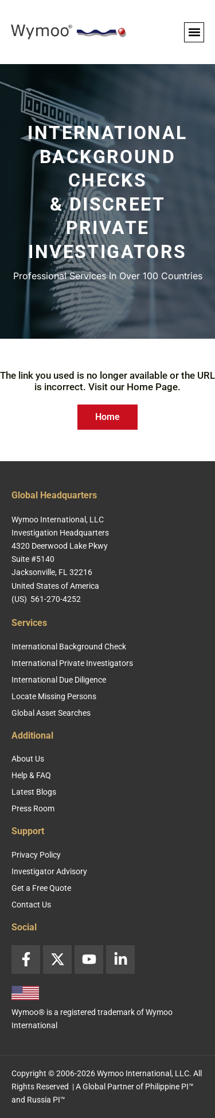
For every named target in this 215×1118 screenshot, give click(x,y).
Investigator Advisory (49, 871)
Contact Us (31, 904)
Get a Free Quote (41, 888)
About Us (27, 758)
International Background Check (68, 646)
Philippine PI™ (169, 1086)
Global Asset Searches (51, 712)
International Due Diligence (58, 679)
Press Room (32, 808)
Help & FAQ (31, 775)
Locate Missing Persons (53, 696)
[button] (194, 32)
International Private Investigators (72, 663)
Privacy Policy (36, 854)
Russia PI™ (46, 1099)
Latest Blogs (33, 791)
